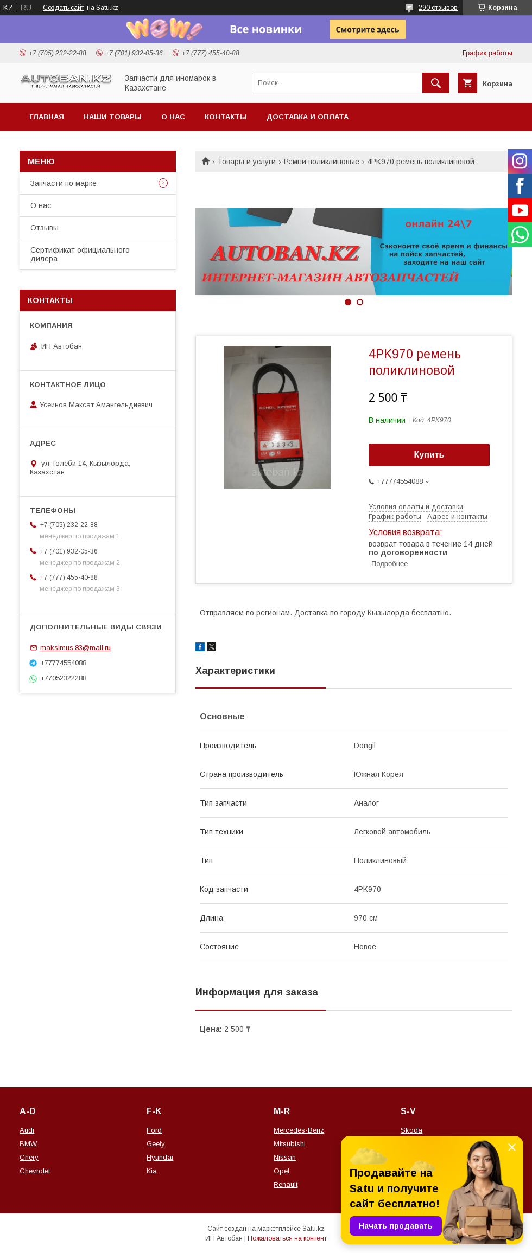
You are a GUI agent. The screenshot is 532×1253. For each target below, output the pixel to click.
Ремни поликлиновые (321, 161)
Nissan (285, 1157)
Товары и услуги (246, 161)
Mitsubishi (290, 1144)
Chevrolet (35, 1171)
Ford (154, 1130)
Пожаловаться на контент (287, 1238)
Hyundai (160, 1157)
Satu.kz (313, 1228)
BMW (28, 1144)
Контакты (226, 117)
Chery (29, 1157)
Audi (27, 1130)
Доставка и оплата (308, 117)
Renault (285, 1184)
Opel (281, 1171)
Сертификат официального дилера (80, 254)
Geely (156, 1144)
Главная (46, 117)
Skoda (411, 1130)
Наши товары (113, 117)
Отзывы (44, 227)
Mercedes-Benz (299, 1130)
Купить (429, 454)
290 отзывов (438, 7)
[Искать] (435, 83)
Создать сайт (63, 7)
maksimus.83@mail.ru (75, 648)
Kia (152, 1171)
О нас (173, 117)
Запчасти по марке (63, 183)
